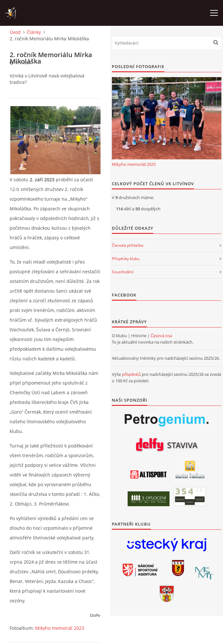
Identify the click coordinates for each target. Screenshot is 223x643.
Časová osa (161, 335)
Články (34, 32)
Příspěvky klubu (126, 258)
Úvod (15, 32)
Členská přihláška (127, 245)
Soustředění (122, 272)
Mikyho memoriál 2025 (134, 164)
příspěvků (131, 374)
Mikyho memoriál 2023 (59, 628)
